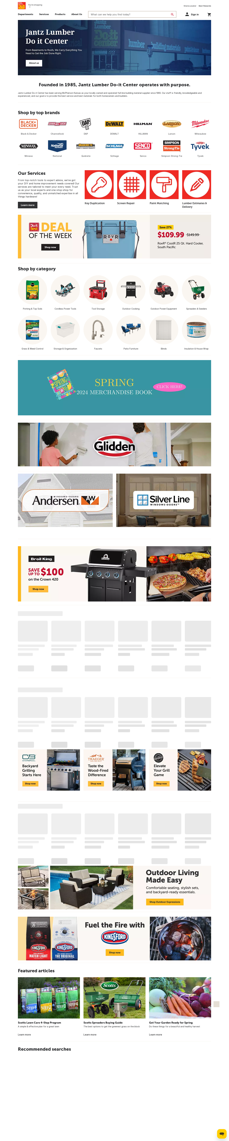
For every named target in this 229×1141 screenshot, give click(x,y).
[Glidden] (114, 444)
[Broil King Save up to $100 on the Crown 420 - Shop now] (114, 573)
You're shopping (35, 5)
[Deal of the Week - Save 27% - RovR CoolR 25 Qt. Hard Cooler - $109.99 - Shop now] (114, 236)
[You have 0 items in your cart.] (209, 14)
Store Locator (190, 6)
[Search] (172, 14)
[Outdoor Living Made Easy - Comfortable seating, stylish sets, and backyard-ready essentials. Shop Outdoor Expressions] (114, 887)
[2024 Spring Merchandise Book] (114, 387)
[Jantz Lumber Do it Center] (114, 47)
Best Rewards (205, 6)
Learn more (27, 205)
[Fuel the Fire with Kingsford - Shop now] (114, 938)
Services (44, 14)
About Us (76, 14)
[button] (60, 15)
